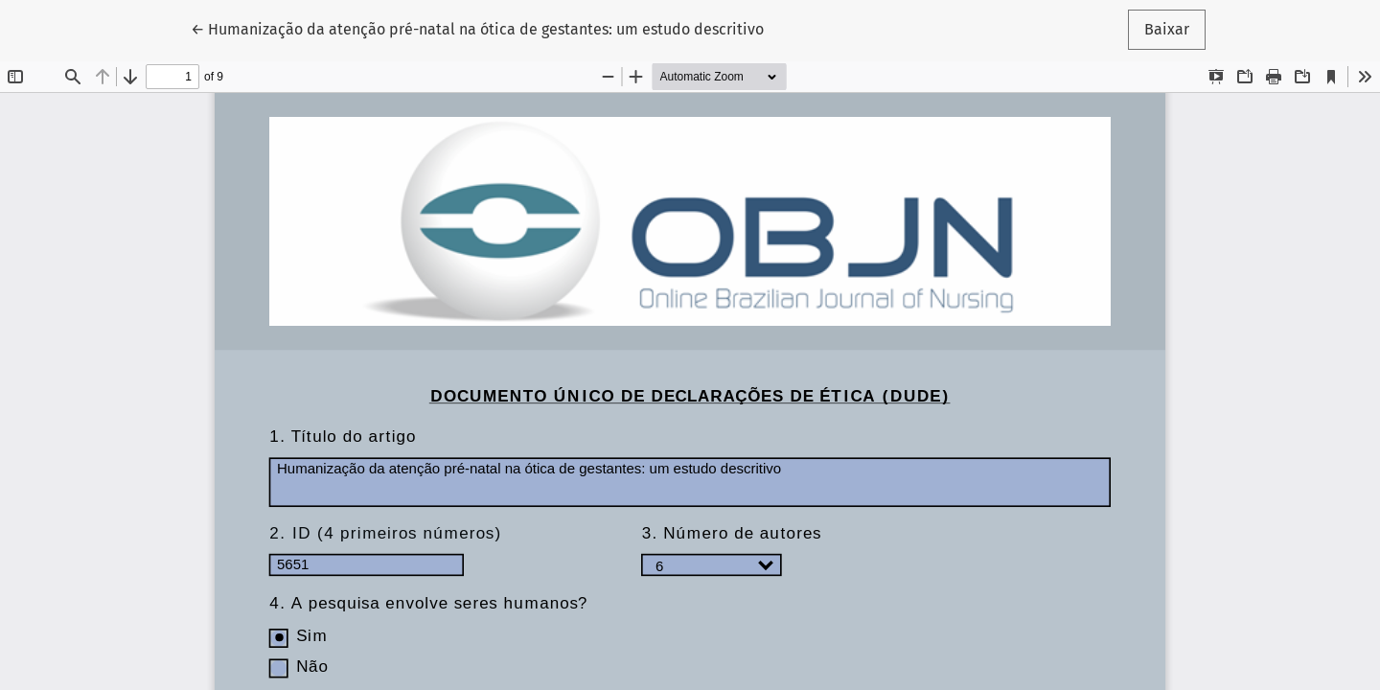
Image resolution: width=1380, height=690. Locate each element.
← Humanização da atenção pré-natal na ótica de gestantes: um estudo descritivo (477, 27)
